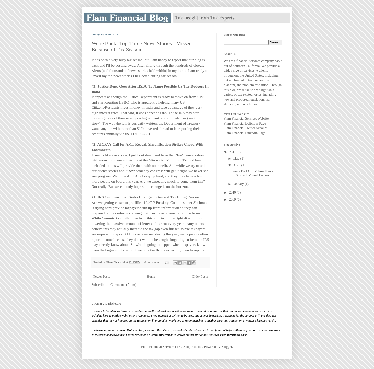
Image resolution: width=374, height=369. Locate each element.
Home (151, 276)
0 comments (151, 262)
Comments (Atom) (123, 285)
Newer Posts (101, 276)
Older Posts (200, 276)
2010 (233, 192)
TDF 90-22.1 (140, 134)
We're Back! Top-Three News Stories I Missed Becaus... (252, 173)
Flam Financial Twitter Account (245, 128)
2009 (233, 199)
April (237, 165)
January (239, 184)
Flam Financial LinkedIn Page (244, 133)
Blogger (226, 347)
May (236, 158)
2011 (233, 152)
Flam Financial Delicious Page (245, 123)
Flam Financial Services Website (246, 118)
